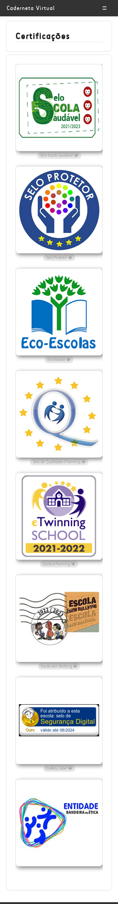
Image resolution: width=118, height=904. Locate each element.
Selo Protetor (59, 257)
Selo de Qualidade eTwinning (59, 461)
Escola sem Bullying (59, 666)
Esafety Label (59, 768)
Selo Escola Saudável (59, 155)
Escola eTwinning (59, 564)
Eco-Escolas (59, 359)
